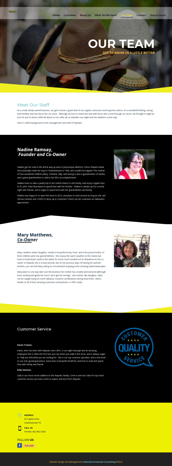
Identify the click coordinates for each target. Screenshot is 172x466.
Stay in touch (158, 15)
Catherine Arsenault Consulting (99, 461)
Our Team (127, 15)
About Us (85, 15)
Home (56, 15)
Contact (141, 15)
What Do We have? (106, 15)
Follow (29, 445)
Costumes (70, 15)
